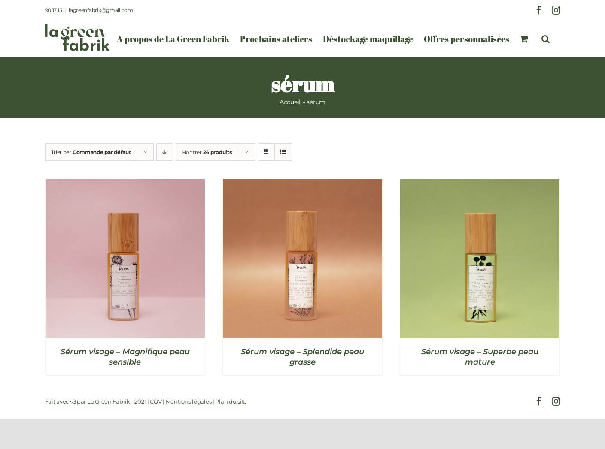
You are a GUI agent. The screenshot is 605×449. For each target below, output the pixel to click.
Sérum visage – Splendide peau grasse (302, 356)
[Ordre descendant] (164, 152)
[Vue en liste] (283, 152)
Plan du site (231, 401)
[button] (545, 39)
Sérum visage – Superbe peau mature (479, 356)
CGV (155, 401)
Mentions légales (189, 401)
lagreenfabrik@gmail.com (101, 10)
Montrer (207, 152)
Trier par (91, 152)
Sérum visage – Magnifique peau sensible (125, 356)
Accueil (290, 102)
